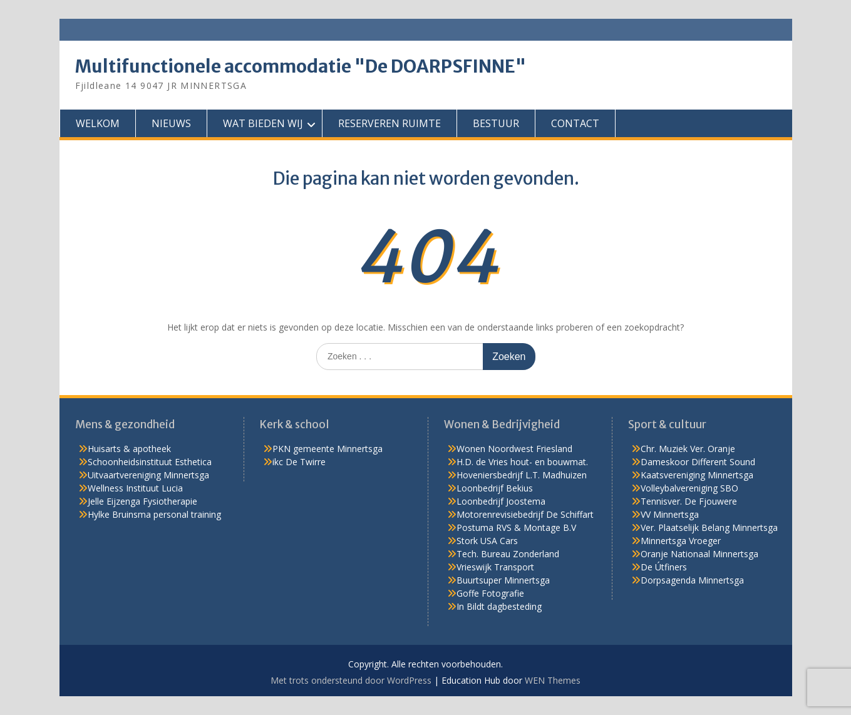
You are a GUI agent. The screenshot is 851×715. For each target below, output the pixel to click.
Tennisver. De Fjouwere (689, 501)
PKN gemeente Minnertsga (327, 449)
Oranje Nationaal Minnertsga (699, 554)
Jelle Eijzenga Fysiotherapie (142, 501)
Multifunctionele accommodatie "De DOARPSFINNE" (300, 66)
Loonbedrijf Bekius (494, 488)
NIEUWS (171, 123)
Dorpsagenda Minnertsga (692, 580)
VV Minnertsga (670, 514)
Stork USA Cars (487, 541)
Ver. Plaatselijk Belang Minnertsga (709, 527)
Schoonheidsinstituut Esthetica (150, 462)
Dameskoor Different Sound (698, 462)
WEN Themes (552, 680)
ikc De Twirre (299, 462)
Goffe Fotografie (490, 593)
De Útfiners (664, 567)
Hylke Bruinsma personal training (154, 514)
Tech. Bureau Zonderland (507, 554)
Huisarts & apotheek (129, 449)
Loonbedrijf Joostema (500, 501)
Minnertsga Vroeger (681, 541)
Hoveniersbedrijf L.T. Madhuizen (521, 475)
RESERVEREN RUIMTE (389, 123)
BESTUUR (496, 123)
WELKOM (98, 123)
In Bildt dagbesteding (499, 606)
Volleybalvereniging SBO (689, 488)
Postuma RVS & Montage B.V (516, 527)
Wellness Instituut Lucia (135, 488)
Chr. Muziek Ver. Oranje (688, 449)
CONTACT (575, 123)
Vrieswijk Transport (495, 567)
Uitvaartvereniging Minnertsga (148, 475)
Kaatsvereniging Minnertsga (697, 475)
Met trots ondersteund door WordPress (351, 680)
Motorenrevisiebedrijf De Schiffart (525, 514)
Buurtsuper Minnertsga (503, 580)
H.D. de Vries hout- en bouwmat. (522, 462)
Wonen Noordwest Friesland (514, 449)
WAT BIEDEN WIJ (263, 123)
